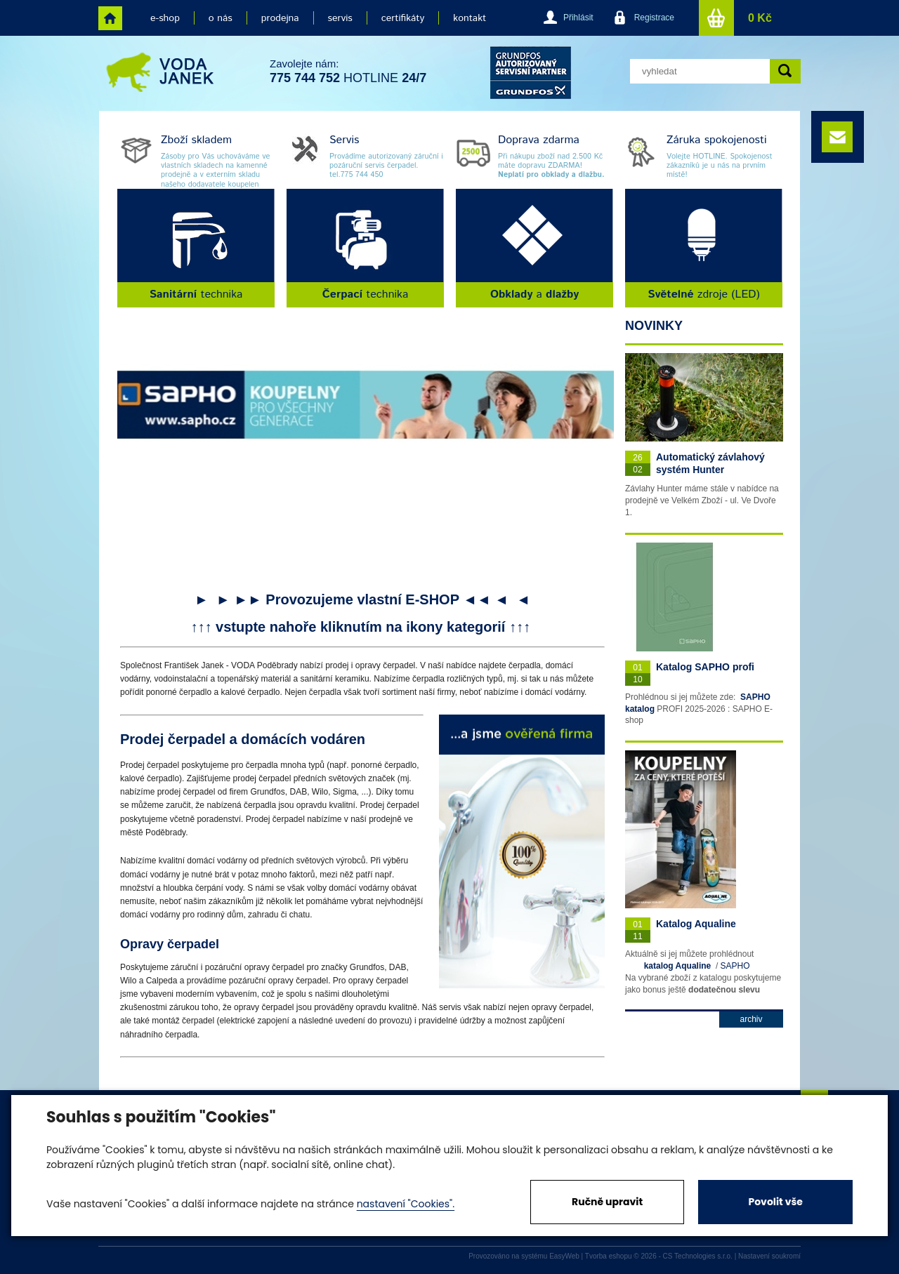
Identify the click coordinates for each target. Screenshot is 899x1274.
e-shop (165, 18)
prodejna (280, 18)
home (110, 18)
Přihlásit (578, 17)
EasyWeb (564, 1256)
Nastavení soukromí (769, 1256)
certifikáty (402, 18)
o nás (220, 18)
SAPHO (735, 966)
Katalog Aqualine (696, 923)
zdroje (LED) (704, 294)
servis (340, 18)
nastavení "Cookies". (405, 1204)
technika (196, 294)
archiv (751, 1019)
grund (530, 72)
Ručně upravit (607, 1202)
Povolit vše (775, 1202)
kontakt (469, 18)
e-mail (837, 136)
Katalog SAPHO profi (705, 666)
